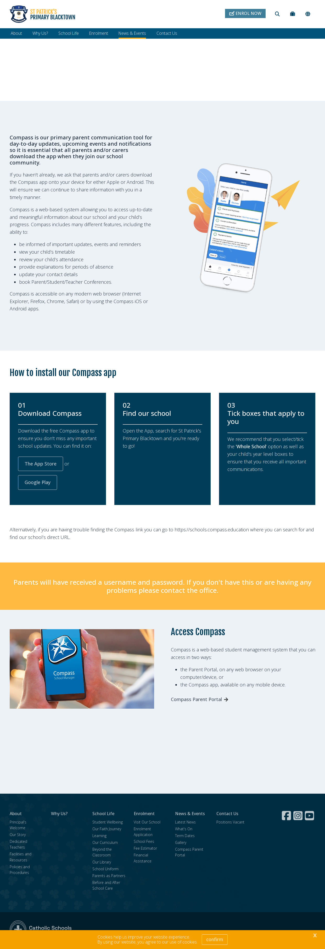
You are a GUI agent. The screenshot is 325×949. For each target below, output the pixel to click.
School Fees (144, 841)
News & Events (132, 33)
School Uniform (105, 869)
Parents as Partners (108, 876)
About (16, 33)
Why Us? (40, 33)
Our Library (101, 862)
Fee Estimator (145, 848)
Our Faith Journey (106, 829)
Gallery (180, 842)
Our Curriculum (105, 842)
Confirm (214, 939)
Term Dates (185, 836)
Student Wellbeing (107, 822)
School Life (68, 33)
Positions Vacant (230, 822)
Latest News (185, 822)
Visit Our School (147, 822)
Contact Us (166, 33)
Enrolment (98, 33)
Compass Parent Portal (196, 700)
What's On (183, 829)
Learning (99, 836)
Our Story (18, 835)
